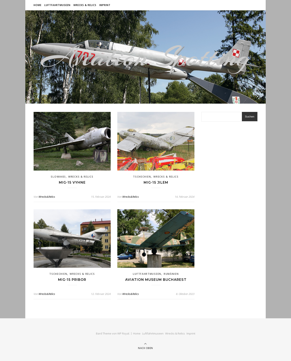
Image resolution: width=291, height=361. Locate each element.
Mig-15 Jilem (156, 182)
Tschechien (142, 176)
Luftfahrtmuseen (57, 5)
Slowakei (58, 176)
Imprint (104, 5)
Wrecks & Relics (84, 5)
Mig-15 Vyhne (72, 182)
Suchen (249, 116)
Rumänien (171, 274)
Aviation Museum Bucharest (156, 280)
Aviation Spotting (145, 57)
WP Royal (123, 333)
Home (37, 5)
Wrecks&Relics (47, 197)
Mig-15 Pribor (72, 280)
